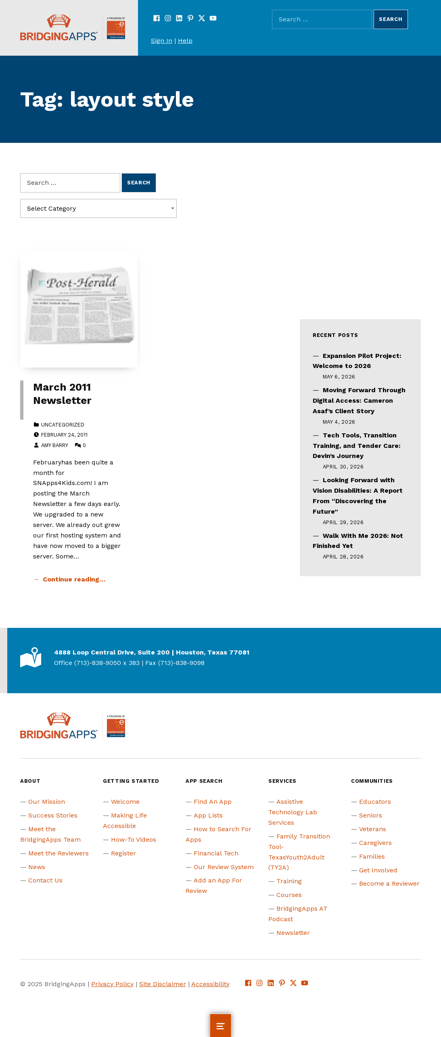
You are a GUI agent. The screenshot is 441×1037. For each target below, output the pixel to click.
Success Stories (52, 815)
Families (372, 856)
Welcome (125, 801)
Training (289, 881)
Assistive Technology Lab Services (292, 812)
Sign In (161, 40)
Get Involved (378, 870)
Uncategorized (62, 425)
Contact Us (45, 880)
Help (185, 40)
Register (123, 853)
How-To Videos (133, 839)
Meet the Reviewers (58, 853)
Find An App (213, 801)
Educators (375, 801)
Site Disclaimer (162, 984)
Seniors (370, 815)
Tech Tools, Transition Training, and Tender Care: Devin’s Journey (357, 445)
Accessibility (210, 984)
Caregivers (375, 843)
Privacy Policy (112, 984)
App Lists (208, 815)
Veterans (372, 829)
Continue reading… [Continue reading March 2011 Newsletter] (74, 579)
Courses (289, 895)
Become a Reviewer (389, 883)
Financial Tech (216, 853)
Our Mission (46, 801)
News (36, 867)
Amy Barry (54, 445)
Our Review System (224, 867)
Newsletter (293, 933)
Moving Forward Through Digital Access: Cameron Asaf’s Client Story (359, 400)
